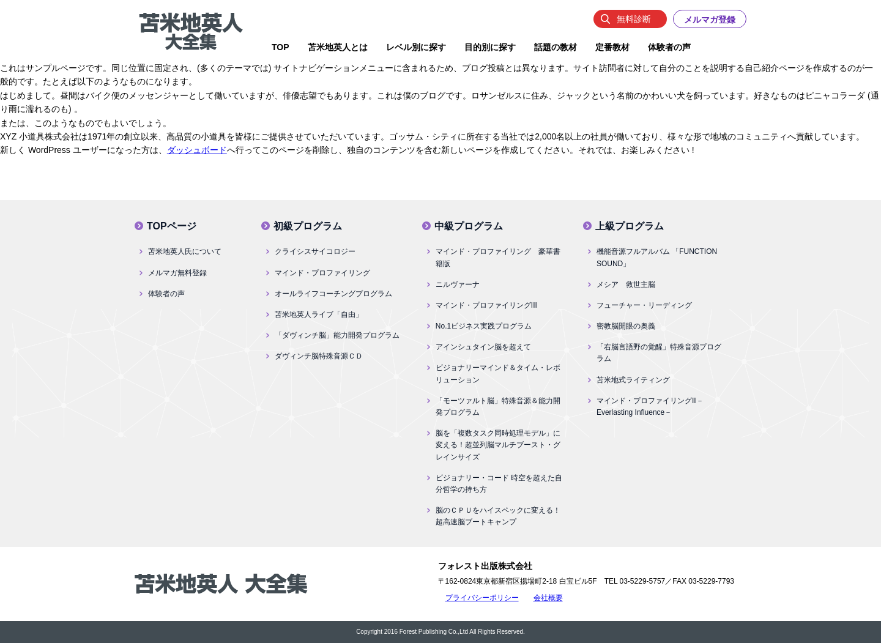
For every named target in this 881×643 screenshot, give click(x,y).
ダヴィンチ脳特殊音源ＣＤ (319, 356)
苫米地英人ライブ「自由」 (319, 314)
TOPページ (171, 226)
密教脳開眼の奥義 (626, 326)
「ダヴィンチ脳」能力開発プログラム (337, 335)
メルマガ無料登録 (177, 273)
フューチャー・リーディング (644, 305)
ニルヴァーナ (458, 284)
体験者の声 (166, 293)
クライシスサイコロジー (315, 251)
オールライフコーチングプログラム (333, 293)
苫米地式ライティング (633, 380)
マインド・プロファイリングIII (486, 305)
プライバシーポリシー (482, 597)
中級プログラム (468, 226)
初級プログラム (307, 226)
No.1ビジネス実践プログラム (484, 326)
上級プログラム (629, 226)
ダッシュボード (197, 150)
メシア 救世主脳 (626, 284)
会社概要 (548, 597)
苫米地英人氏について (184, 251)
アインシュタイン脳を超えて (483, 347)
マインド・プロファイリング (322, 273)
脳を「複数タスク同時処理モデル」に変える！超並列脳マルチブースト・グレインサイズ (498, 445)
